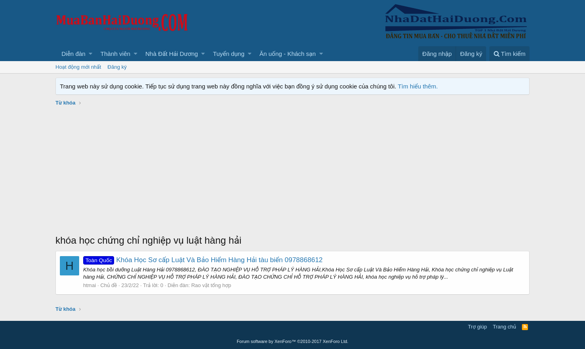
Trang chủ (504, 327)
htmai (89, 285)
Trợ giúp (477, 327)
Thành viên (115, 53)
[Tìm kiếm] (509, 53)
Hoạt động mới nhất (78, 67)
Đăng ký (117, 67)
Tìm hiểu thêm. (418, 86)
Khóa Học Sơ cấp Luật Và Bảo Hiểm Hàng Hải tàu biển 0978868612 (203, 260)
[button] (90, 53)
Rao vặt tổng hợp (211, 285)
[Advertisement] (292, 173)
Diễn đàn (73, 53)
